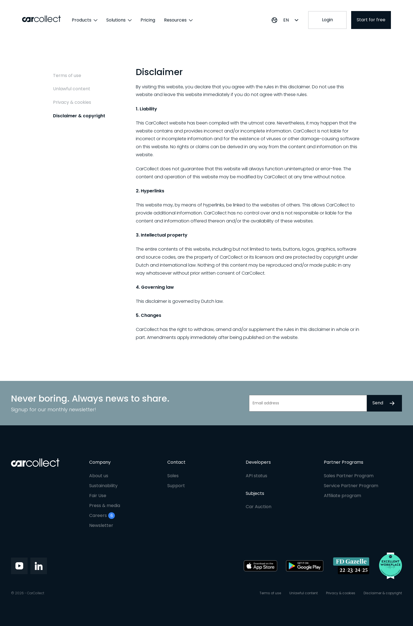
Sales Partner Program (349, 476)
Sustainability (103, 485)
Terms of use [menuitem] (67, 75)
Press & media (104, 505)
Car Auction (258, 506)
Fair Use (97, 495)
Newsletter (101, 525)
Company (100, 462)
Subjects (255, 493)
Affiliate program (342, 495)
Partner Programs (343, 462)
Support (176, 485)
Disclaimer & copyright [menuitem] (79, 116)
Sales (173, 476)
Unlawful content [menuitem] (71, 89)
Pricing (148, 20)
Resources (178, 20)
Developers (258, 462)
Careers (102, 515)
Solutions (119, 20)
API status (256, 476)
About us (98, 476)
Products (84, 20)
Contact (176, 462)
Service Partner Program (351, 485)
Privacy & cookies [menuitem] (72, 102)
